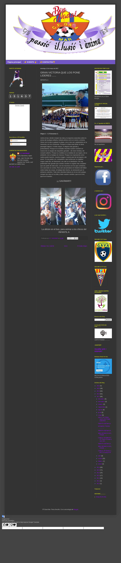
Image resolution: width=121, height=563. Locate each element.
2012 (98, 478)
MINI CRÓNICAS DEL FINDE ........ (105, 434)
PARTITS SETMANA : (104, 444)
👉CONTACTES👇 (47, 62)
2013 (98, 475)
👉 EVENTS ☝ (30, 62)
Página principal (14, 62)
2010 (98, 483)
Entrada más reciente (47, 246)
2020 (98, 388)
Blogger (76, 509)
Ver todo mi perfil (14, 167)
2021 (98, 386)
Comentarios (15, 144)
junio (100, 412)
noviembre (101, 401)
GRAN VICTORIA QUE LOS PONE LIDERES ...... (104, 419)
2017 (98, 396)
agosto (100, 410)
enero (100, 464)
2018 (98, 394)
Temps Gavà (19, 105)
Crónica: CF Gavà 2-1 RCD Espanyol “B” (104, 451)
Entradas (14, 140)
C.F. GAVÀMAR (25, 153)
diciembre (101, 399)
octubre (100, 404)
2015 (98, 470)
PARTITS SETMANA (104, 423)
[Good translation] (5, 525)
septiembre (102, 407)
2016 (98, 467)
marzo (100, 458)
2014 (98, 473)
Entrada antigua (82, 246)
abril (99, 456)
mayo (100, 415)
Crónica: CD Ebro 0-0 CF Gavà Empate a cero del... (105, 439)
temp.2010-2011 (101, 497)
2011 (98, 481)
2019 (98, 391)
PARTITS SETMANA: (104, 430)
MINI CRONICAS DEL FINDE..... (105, 447)
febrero (100, 461)
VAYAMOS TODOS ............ (104, 427)
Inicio (65, 246)
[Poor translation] (13, 525)
